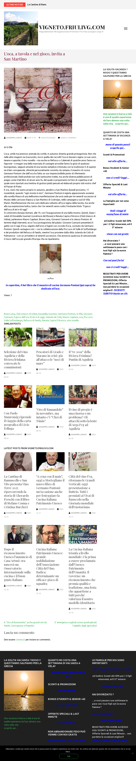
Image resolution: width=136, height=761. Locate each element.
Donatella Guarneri (47, 314)
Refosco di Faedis (32, 320)
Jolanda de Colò (53, 317)
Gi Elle (79, 314)
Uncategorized (48, 138)
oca (81, 317)
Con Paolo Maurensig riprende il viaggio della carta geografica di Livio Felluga (17, 420)
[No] (132, 753)
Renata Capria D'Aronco (54, 320)
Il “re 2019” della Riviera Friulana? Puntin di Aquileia (81, 356)
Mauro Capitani (70, 317)
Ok (68, 756)
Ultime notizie (14, 4)
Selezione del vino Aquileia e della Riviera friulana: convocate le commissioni (16, 359)
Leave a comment (68, 138)
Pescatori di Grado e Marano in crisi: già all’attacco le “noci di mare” (50, 357)
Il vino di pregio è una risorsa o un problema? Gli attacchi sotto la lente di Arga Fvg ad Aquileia (83, 419)
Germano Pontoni (66, 314)
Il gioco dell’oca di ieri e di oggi (29, 317)
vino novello (73, 320)
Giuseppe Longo (14, 138)
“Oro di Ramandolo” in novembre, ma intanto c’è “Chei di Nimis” (49, 415)
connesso (20, 639)
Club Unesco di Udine (26, 314)
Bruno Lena (9, 314)
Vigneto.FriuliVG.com (72, 27)
